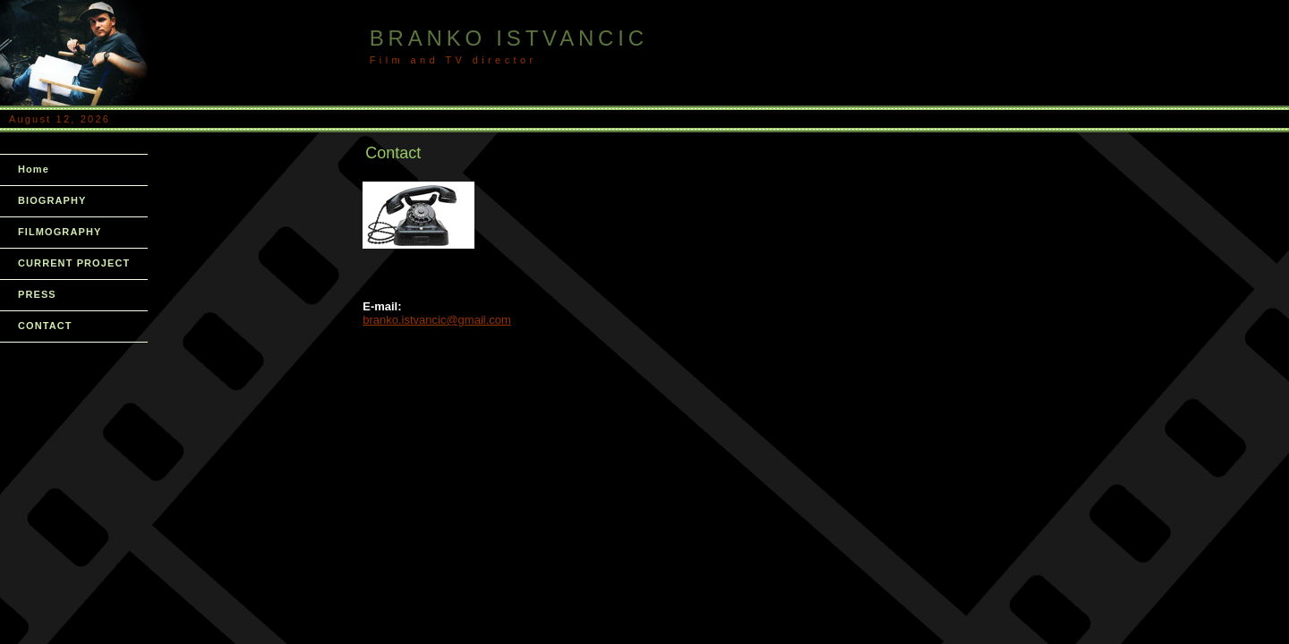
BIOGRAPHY (52, 200)
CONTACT (45, 325)
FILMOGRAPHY (59, 231)
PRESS (37, 294)
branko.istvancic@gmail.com (437, 319)
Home (33, 169)
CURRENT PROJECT (74, 263)
